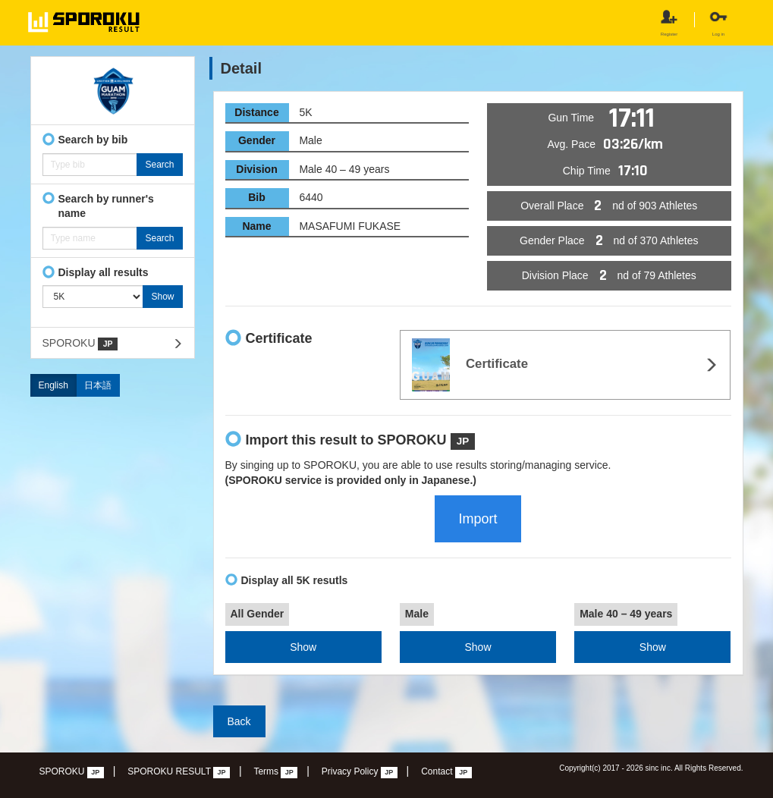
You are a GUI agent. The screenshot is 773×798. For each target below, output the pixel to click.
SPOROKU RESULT (178, 772)
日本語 (98, 385)
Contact (446, 772)
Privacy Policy (359, 772)
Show (303, 647)
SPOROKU (80, 343)
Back (239, 721)
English (53, 385)
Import (477, 518)
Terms (275, 772)
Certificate (470, 364)
